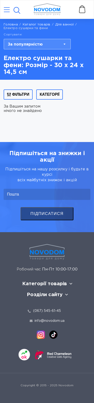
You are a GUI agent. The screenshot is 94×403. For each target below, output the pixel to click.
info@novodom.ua (47, 320)
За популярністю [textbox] (25, 44)
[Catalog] (7, 10)
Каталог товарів (37, 24)
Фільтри (18, 94)
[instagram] (40, 334)
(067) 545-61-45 (47, 310)
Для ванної (64, 24)
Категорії (49, 94)
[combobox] (37, 44)
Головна (11, 24)
